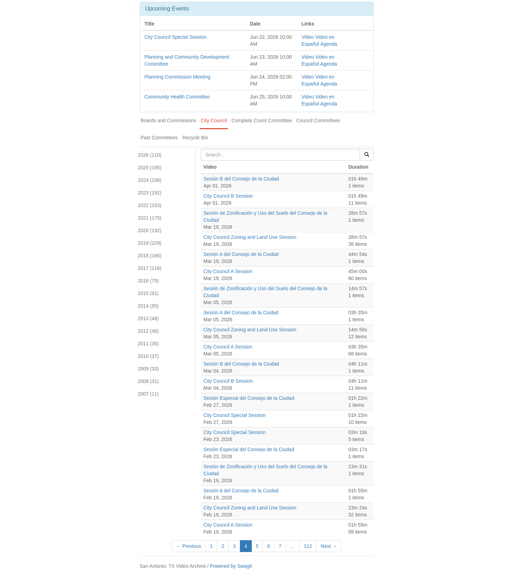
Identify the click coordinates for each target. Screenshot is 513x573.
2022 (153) (150, 205)
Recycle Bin (195, 137)
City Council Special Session (176, 37)
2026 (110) (150, 155)
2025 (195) (150, 167)
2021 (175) (150, 218)
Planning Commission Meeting (178, 77)
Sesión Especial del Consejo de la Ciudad (249, 398)
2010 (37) (148, 356)
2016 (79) (148, 281)
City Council (214, 120)
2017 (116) (150, 268)
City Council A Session (228, 271)
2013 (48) (148, 318)
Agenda (328, 44)
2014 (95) (148, 306)
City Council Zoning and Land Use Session (250, 237)
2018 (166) (150, 255)
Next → (329, 546)
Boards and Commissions (169, 120)
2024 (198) (150, 180)
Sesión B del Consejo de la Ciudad (241, 179)
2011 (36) (148, 343)
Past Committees (159, 137)
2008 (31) (148, 381)
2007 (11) (148, 394)
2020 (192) (150, 230)
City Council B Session (228, 196)
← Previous (188, 546)
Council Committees (318, 120)
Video (307, 37)
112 (308, 546)
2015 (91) (148, 293)
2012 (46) (148, 331)
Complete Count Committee (262, 120)
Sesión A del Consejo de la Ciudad (241, 254)
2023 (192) (150, 193)
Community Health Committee (177, 97)
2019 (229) (150, 243)
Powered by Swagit (231, 566)
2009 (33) (148, 369)
